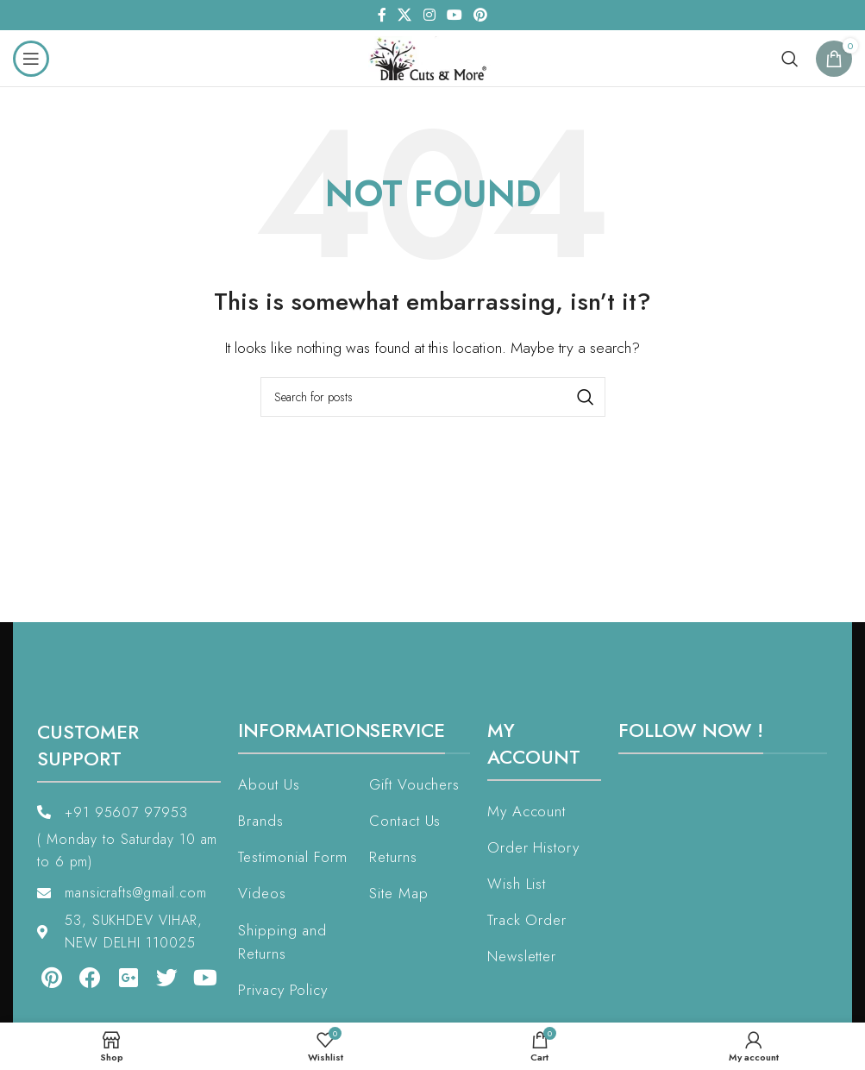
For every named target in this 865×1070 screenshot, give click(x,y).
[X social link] (404, 15)
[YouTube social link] (454, 15)
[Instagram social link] (429, 15)
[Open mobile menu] (31, 58)
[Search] (790, 58)
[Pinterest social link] (479, 15)
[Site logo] (432, 56)
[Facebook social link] (382, 15)
